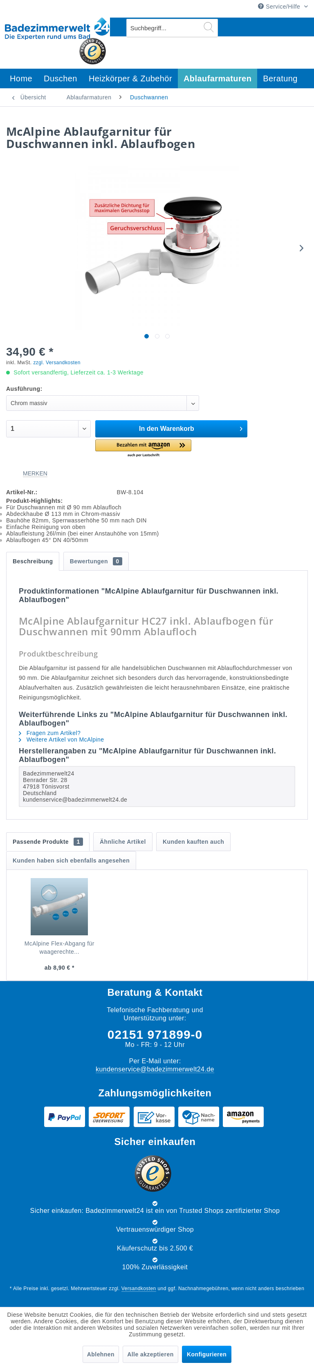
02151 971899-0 (155, 1034)
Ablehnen (100, 1354)
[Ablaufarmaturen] (217, 79)
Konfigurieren (207, 1354)
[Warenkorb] (301, 27)
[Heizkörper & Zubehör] (130, 79)
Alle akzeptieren (150, 1354)
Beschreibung (33, 561)
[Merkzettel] (260, 27)
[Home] (21, 79)
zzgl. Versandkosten (56, 362)
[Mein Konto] (281, 27)
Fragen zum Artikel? (50, 733)
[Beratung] (280, 79)
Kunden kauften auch (193, 841)
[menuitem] (172, 28)
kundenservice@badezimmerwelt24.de (155, 1069)
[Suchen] (209, 27)
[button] (143, 448)
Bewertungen (96, 561)
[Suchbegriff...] (172, 28)
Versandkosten (138, 1288)
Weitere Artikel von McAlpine (61, 739)
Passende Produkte (48, 841)
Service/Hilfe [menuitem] (280, 6)
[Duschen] (60, 79)
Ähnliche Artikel (123, 841)
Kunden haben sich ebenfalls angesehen (71, 860)
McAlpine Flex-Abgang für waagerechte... (59, 947)
